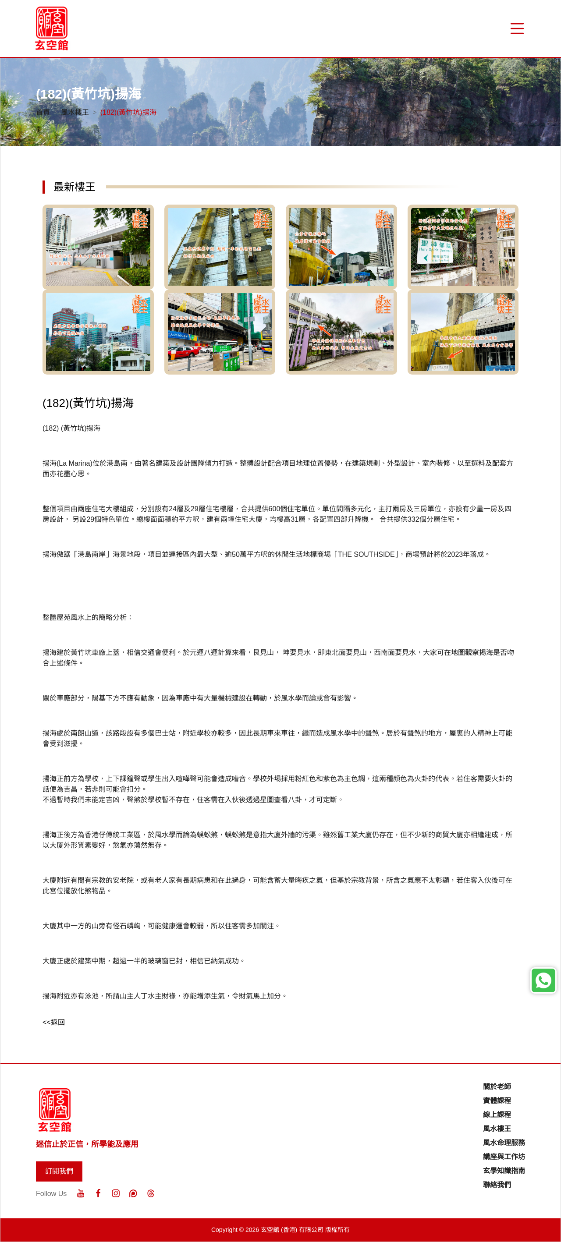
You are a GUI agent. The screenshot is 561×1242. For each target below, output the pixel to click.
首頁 (43, 112)
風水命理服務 (504, 1142)
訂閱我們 (59, 1171)
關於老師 (497, 1086)
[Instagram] (115, 1193)
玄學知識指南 (504, 1171)
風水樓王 (75, 112)
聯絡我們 (497, 1185)
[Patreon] (133, 1193)
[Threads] (150, 1193)
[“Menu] (517, 28)
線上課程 (497, 1114)
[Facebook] (98, 1193)
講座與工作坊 (504, 1157)
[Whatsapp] (543, 980)
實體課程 (497, 1100)
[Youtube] (80, 1193)
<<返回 (54, 1022)
